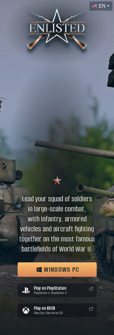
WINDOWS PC (57, 269)
